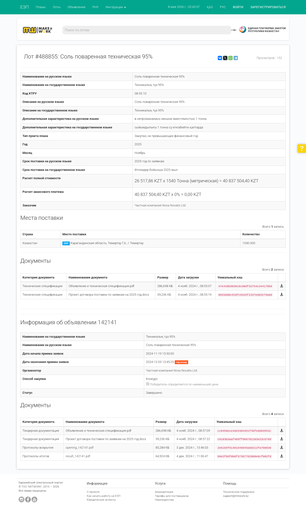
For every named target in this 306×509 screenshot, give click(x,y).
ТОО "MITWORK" (32, 486)
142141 (107, 322)
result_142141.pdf (78, 456)
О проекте (93, 491)
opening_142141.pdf (79, 447)
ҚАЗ (210, 7)
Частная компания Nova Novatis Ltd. (160, 205)
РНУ (95, 7)
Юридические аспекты (101, 499)
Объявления (76, 7)
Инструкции (116, 7)
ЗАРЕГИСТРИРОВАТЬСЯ (268, 7)
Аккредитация (164, 491)
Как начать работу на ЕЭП (103, 496)
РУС (223, 7)
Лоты (56, 7)
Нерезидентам (164, 499)
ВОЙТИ (238, 7)
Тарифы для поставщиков (172, 496)
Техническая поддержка (238, 491)
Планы (41, 7)
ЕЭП (24, 7)
